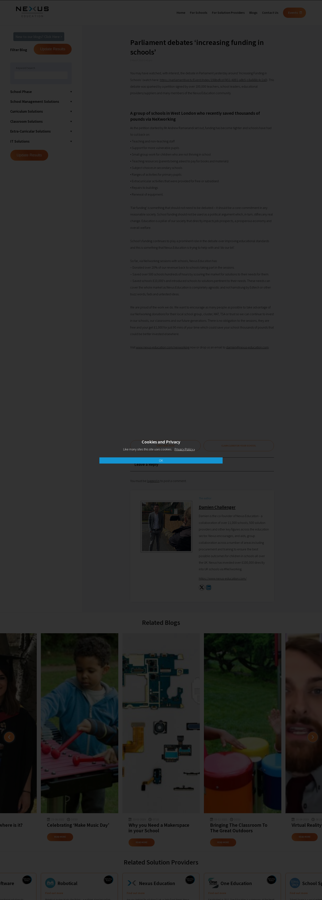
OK (161, 460)
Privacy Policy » (185, 449)
